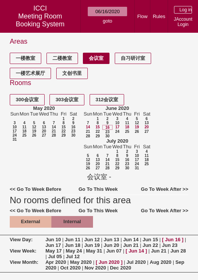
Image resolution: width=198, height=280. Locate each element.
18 (24, 131)
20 (44, 131)
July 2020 (117, 141)
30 (73, 135)
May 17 (53, 251)
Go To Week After (161, 189)
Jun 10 (53, 239)
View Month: (24, 262)
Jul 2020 (136, 262)
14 (54, 127)
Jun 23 (169, 245)
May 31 (94, 251)
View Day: (21, 239)
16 (73, 127)
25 (24, 135)
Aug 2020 (160, 262)
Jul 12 (73, 256)
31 (14, 139)
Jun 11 (72, 239)
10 (14, 127)
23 (73, 131)
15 (64, 127)
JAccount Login (183, 22)
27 (44, 135)
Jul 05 (55, 256)
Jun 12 (92, 239)
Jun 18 (72, 245)
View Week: (23, 251)
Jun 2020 (109, 262)
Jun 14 (130, 239)
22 (64, 131)
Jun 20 (111, 245)
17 (14, 131)
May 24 (74, 251)
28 (54, 135)
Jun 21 (130, 245)
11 (24, 127)
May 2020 (44, 108)
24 (14, 135)
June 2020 (117, 108)
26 (34, 135)
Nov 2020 (95, 268)
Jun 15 (150, 239)
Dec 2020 (120, 268)
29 (64, 135)
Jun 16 (172, 239)
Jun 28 (178, 251)
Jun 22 (150, 245)
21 (54, 131)
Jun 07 (114, 251)
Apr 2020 (55, 262)
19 (34, 131)
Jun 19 (92, 245)
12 (34, 127)
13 (44, 127)
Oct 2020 (70, 268)
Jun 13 (111, 239)
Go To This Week (97, 189)
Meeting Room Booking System (40, 20)
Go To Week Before (39, 189)
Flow (142, 16)
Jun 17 (53, 245)
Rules (159, 16)
